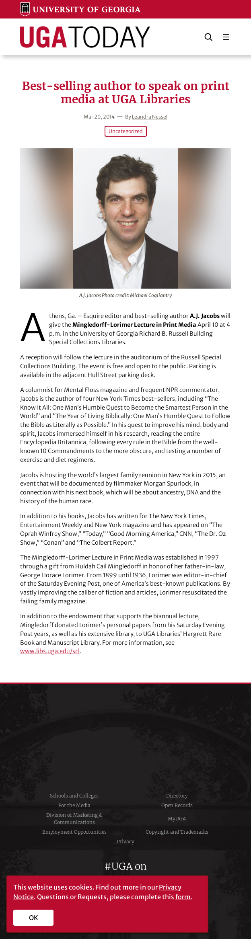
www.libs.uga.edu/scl (50, 651)
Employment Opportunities (74, 832)
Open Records (177, 805)
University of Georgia (125, 737)
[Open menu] (226, 37)
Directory (177, 796)
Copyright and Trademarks (177, 832)
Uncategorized (126, 131)
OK (33, 918)
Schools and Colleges (74, 796)
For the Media (74, 805)
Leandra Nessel (149, 117)
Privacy (125, 842)
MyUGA (177, 819)
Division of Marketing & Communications (74, 818)
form (183, 897)
